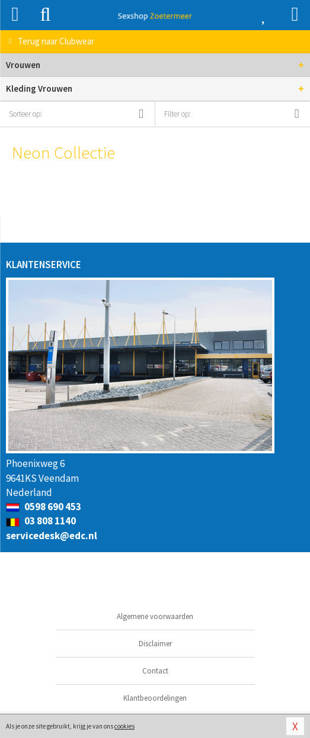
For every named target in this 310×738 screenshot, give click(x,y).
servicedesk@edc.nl (51, 535)
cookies (124, 726)
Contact (155, 671)
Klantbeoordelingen (155, 698)
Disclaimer (155, 644)
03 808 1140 (41, 520)
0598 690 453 (43, 506)
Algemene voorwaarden (155, 616)
